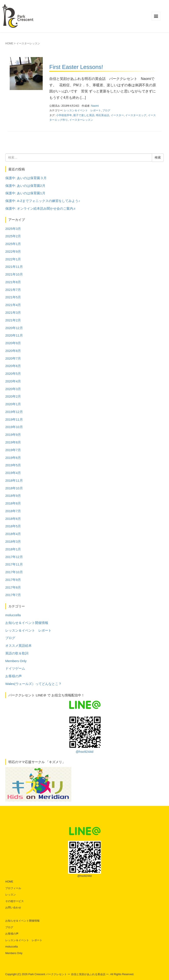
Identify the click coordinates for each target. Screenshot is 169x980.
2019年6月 (13, 457)
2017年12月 (14, 557)
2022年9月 (13, 251)
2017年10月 (14, 572)
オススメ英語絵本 (18, 645)
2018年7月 (13, 511)
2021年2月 (13, 320)
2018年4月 (13, 534)
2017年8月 (13, 587)
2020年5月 (13, 373)
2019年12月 (14, 412)
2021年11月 (14, 266)
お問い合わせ (13, 907)
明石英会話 (102, 115)
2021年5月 (13, 297)
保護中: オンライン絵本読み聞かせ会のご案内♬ (40, 208)
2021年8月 (13, 282)
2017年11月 (14, 564)
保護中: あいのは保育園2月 (25, 185)
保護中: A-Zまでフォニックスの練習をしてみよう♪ (42, 201)
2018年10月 (14, 488)
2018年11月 (14, 480)
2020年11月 (14, 335)
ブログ (106, 110)
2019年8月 (13, 442)
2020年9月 (13, 343)
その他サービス (14, 901)
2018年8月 (13, 503)
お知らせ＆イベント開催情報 (26, 623)
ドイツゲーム (15, 668)
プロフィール (13, 888)
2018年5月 (13, 526)
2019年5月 (13, 465)
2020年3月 (13, 389)
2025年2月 (13, 236)
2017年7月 (13, 595)
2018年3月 (13, 541)
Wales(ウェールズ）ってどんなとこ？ (33, 684)
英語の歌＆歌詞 (16, 653)
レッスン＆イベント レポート (82, 110)
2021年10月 (14, 274)
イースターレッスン (81, 119)
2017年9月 (13, 580)
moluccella (13, 615)
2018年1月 (13, 549)
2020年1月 (13, 404)
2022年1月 (13, 259)
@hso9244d (84, 734)
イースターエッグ (135, 115)
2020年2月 (13, 396)
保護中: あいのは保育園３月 (26, 178)
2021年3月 (13, 312)
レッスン (10, 894)
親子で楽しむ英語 (83, 115)
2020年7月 (13, 358)
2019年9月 (13, 434)
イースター (117, 115)
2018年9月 (13, 495)
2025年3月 (13, 229)
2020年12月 (14, 328)
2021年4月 (13, 305)
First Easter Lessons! (76, 67)
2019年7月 (13, 450)
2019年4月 (13, 473)
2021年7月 (13, 290)
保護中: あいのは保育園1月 (25, 193)
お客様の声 (13, 676)
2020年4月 (13, 381)
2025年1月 (13, 244)
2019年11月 (14, 419)
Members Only (16, 661)
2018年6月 (13, 519)
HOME (9, 43)
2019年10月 (14, 427)
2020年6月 (13, 366)
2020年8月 (13, 351)
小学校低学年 (64, 115)
